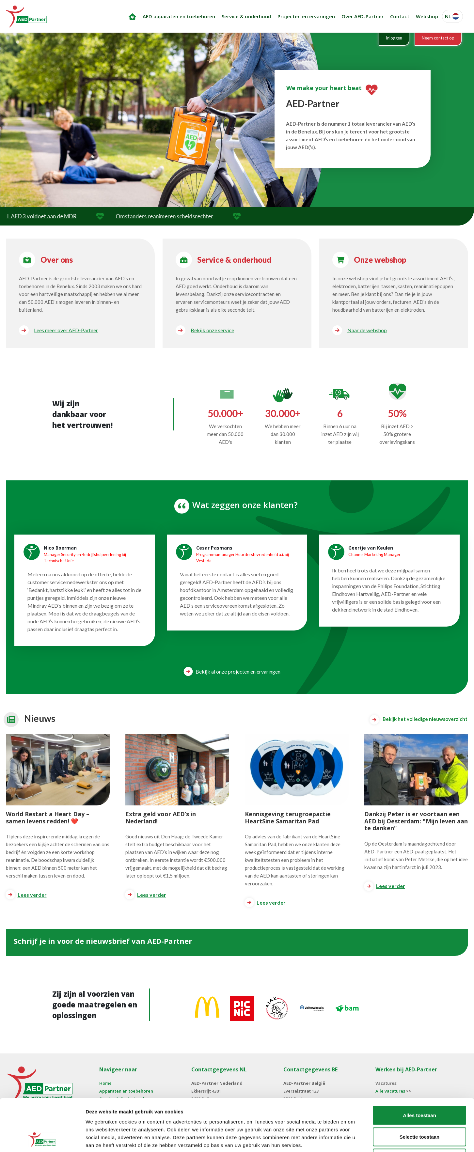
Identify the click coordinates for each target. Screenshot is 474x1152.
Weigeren (419, 1109)
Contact (399, 16)
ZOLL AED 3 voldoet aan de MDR (58, 216)
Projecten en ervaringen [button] (306, 16)
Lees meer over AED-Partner (66, 330)
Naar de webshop (367, 330)
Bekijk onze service (212, 330)
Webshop (427, 16)
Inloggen (394, 37)
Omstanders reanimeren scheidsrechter (186, 216)
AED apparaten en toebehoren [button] (179, 16)
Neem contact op (438, 37)
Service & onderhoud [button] (246, 16)
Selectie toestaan (420, 1088)
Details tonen (352, 1139)
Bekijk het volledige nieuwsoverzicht (418, 719)
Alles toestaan (419, 1066)
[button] (452, 16)
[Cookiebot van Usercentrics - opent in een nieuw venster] (42, 1139)
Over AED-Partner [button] (362, 16)
